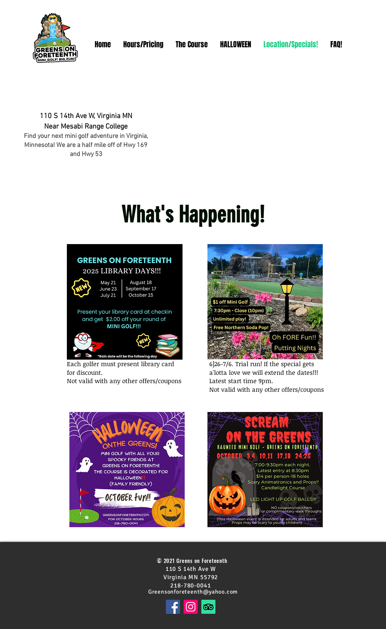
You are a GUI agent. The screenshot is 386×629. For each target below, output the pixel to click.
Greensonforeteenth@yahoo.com (193, 591)
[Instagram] (191, 607)
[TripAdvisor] (208, 607)
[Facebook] (173, 607)
